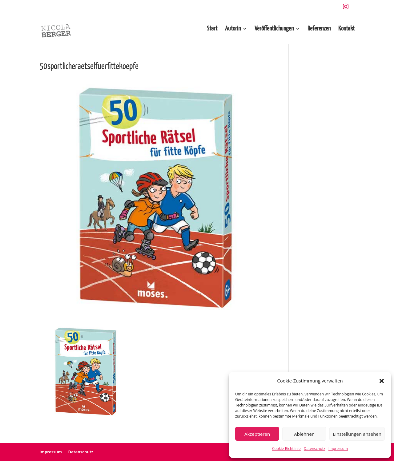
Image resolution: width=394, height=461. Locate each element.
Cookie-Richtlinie (286, 448)
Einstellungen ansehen (357, 434)
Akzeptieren (257, 434)
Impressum (338, 448)
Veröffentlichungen (274, 29)
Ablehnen (304, 434)
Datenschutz (314, 448)
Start (212, 29)
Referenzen (319, 29)
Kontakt (346, 29)
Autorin (233, 29)
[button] (382, 381)
